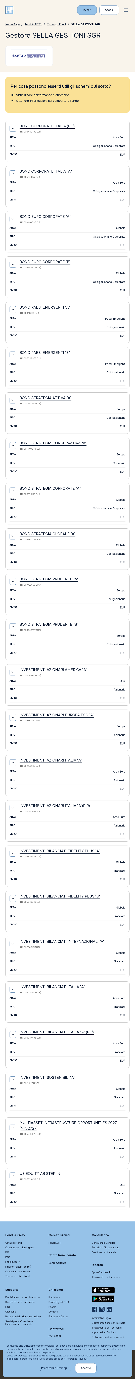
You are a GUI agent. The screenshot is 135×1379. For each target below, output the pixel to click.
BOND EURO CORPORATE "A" (45, 216)
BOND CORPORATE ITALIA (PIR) (47, 126)
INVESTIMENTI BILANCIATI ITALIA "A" (52, 987)
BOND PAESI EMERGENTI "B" (45, 352)
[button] (126, 10)
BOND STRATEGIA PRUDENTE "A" (49, 579)
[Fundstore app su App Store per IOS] (111, 1290)
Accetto (86, 1368)
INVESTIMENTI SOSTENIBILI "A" (47, 1077)
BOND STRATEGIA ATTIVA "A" (45, 398)
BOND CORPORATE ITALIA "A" (46, 171)
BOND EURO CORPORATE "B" (45, 262)
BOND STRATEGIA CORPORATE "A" (50, 488)
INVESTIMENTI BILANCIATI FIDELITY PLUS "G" (60, 896)
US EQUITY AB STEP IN (40, 1173)
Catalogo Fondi (56, 24)
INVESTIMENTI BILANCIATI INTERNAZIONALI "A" (62, 941)
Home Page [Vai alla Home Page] (12, 24)
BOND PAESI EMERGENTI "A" (45, 307)
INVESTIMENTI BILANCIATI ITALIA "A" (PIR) (57, 1032)
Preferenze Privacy (54, 1368)
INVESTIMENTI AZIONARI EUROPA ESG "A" (57, 715)
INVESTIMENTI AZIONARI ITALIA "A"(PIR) (55, 805)
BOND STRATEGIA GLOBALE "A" (47, 534)
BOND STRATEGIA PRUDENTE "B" (49, 624)
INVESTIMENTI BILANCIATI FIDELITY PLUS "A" (60, 851)
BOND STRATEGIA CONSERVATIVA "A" (53, 443)
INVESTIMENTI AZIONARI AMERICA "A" (53, 669)
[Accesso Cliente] (109, 10)
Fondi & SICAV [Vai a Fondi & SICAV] (33, 24)
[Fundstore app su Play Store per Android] (111, 1298)
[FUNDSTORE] (9, 10)
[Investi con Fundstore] (87, 10)
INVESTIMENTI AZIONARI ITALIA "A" (51, 760)
